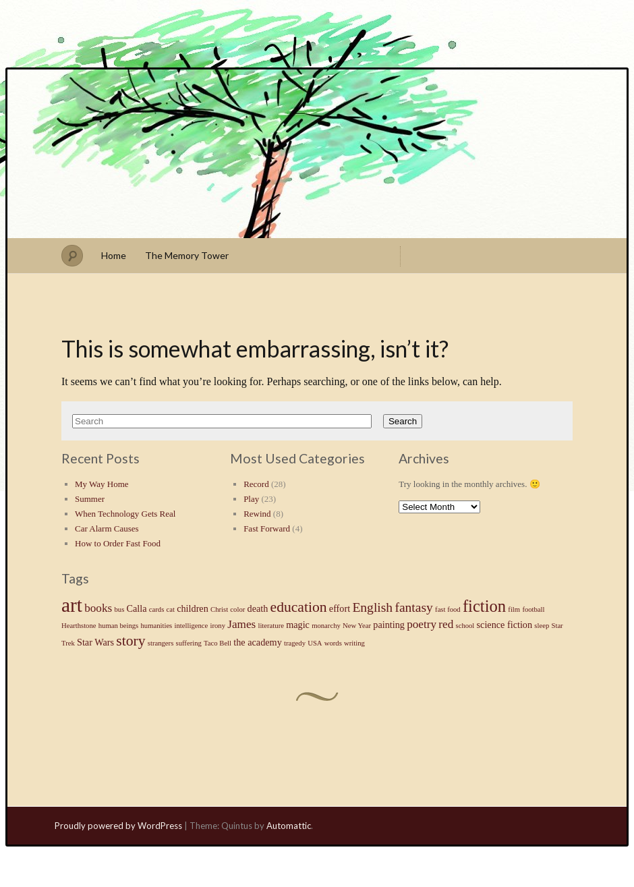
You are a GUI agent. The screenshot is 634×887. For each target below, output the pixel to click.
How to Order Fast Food (118, 543)
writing (354, 643)
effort (339, 608)
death (258, 608)
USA (315, 643)
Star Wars (95, 642)
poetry (421, 624)
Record (256, 484)
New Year (357, 625)
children (192, 608)
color (237, 609)
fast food (448, 609)
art (71, 605)
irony (217, 625)
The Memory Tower (187, 255)
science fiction (505, 624)
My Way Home (102, 484)
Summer (90, 499)
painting (389, 624)
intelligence (191, 625)
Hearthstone (78, 625)
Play (251, 499)
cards (156, 609)
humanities (157, 625)
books (98, 608)
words (333, 643)
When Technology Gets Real (125, 514)
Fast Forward (266, 528)
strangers (160, 643)
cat (171, 609)
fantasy (413, 607)
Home (113, 255)
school (465, 625)
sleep (541, 625)
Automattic (288, 825)
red (445, 624)
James (241, 624)
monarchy (326, 625)
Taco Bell (217, 643)
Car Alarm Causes (107, 528)
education (298, 607)
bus (119, 609)
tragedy (295, 643)
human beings (118, 625)
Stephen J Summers (317, 153)
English (372, 607)
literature (270, 625)
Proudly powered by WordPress (118, 825)
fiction (484, 606)
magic (298, 624)
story (130, 641)
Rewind (256, 514)
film (514, 609)
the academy (257, 642)
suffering (189, 643)
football (533, 609)
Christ (219, 609)
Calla (137, 608)
